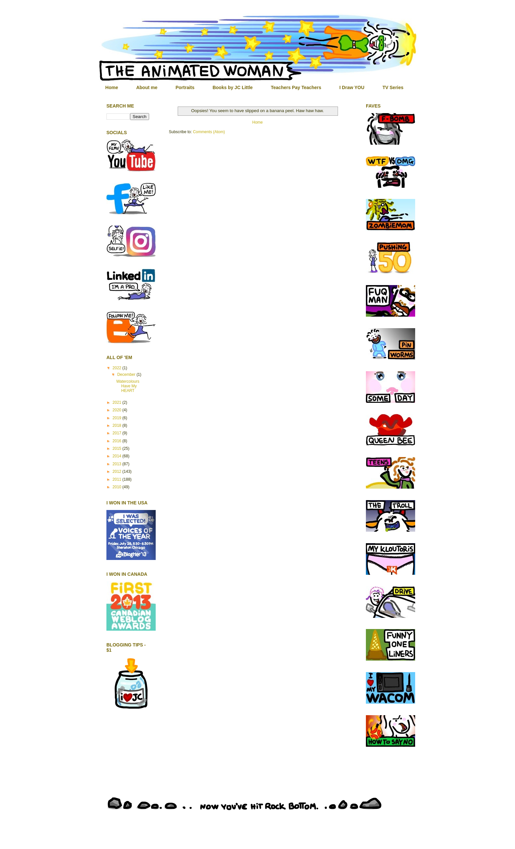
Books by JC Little (233, 87)
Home (111, 87)
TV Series (392, 87)
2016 (118, 441)
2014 (118, 456)
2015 (118, 448)
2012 (118, 471)
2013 (118, 464)
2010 (118, 487)
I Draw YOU (351, 87)
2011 (118, 479)
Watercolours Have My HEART (127, 386)
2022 (118, 368)
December (127, 374)
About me (147, 87)
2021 (118, 402)
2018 (118, 425)
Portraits (184, 87)
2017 (118, 433)
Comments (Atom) (209, 132)
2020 (118, 410)
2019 (118, 418)
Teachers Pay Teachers (296, 87)
